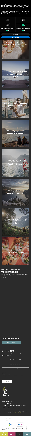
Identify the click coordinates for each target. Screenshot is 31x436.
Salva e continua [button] (15, 37)
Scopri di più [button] (15, 34)
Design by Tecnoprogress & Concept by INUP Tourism (14, 429)
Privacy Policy (9, 418)
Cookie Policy (9, 419)
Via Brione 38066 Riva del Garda (10, 403)
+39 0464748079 (13, 405)
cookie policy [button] (9, 8)
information (6, 374)
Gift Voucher (11, 342)
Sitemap (8, 420)
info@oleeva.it (5, 405)
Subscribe (6, 381)
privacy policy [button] (10, 5)
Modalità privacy (19, 412)
